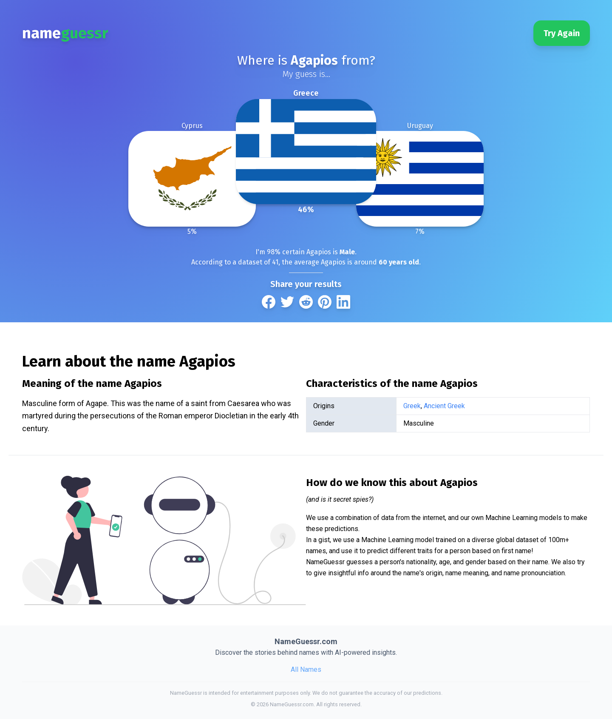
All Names (306, 669)
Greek (412, 406)
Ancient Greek (444, 406)
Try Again (562, 33)
